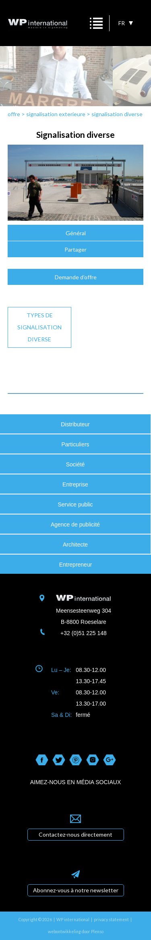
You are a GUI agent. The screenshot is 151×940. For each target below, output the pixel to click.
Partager (75, 249)
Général (76, 233)
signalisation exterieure (55, 114)
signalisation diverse (117, 114)
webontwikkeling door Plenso (75, 931)
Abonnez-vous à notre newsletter (75, 890)
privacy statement (111, 919)
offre (14, 114)
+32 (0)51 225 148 (83, 633)
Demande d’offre (76, 277)
